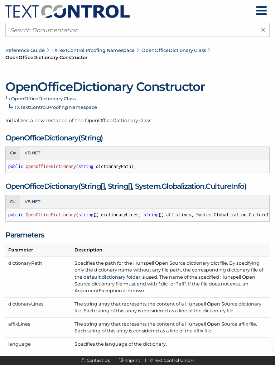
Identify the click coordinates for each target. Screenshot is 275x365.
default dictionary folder (111, 277)
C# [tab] (13, 152)
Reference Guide (25, 50)
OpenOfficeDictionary (111, 120)
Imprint (132, 360)
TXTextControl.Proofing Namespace (93, 50)
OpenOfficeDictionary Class (173, 50)
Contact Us (98, 360)
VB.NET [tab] (32, 152)
